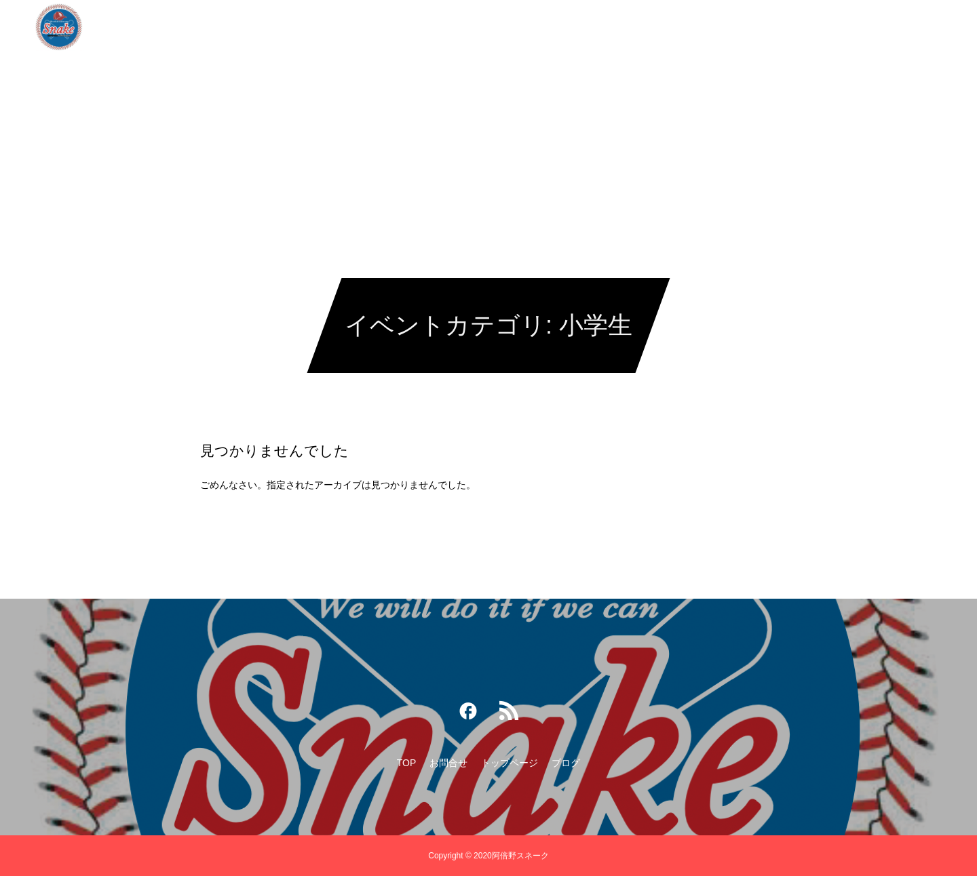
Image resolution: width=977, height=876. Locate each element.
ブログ (585, 27)
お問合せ (440, 27)
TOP (385, 27)
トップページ (514, 27)
